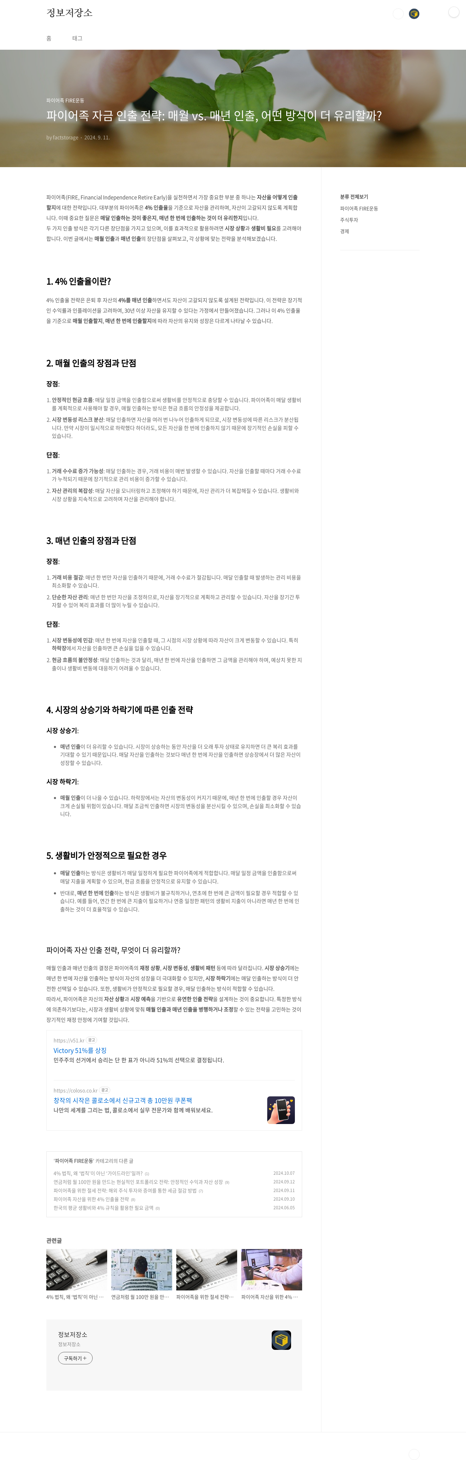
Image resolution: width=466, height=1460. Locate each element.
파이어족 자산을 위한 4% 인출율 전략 (91, 1198)
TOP (414, 1454)
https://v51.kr (69, 1040)
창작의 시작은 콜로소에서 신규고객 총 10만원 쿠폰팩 (123, 1100)
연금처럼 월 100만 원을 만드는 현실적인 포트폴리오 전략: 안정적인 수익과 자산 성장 (138, 1181)
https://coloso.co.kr (75, 1090)
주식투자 (349, 219)
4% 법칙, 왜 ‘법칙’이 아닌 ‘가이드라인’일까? (98, 1173)
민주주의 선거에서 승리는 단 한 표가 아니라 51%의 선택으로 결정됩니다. (139, 1060)
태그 (77, 38)
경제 (344, 231)
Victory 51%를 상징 (80, 1050)
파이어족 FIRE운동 (74, 1160)
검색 (398, 14)
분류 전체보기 (354, 196)
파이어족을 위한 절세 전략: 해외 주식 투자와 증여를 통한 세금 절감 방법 (125, 1190)
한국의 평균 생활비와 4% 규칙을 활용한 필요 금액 (103, 1207)
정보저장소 (69, 13)
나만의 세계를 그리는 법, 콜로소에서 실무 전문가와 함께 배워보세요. (133, 1110)
